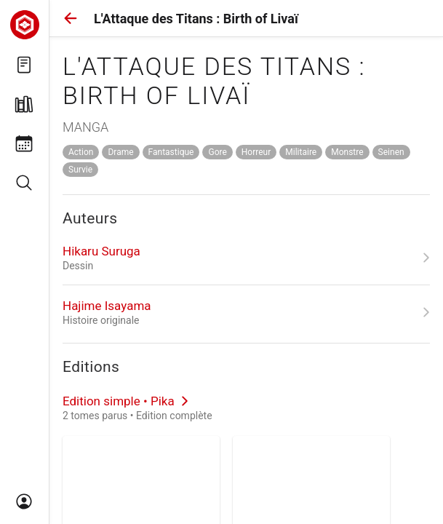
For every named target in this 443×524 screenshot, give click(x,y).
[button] (70, 18)
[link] (246, 258)
